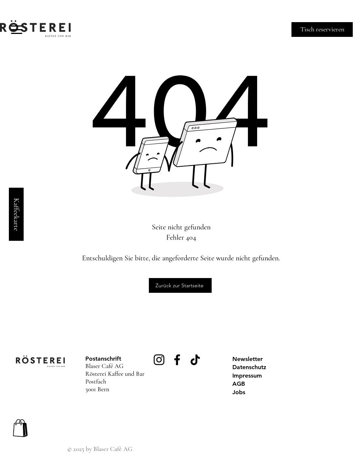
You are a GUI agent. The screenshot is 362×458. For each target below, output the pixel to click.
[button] (16, 29)
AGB (238, 383)
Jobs (238, 392)
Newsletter (247, 358)
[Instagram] (159, 360)
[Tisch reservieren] (322, 29)
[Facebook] (177, 360)
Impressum (247, 375)
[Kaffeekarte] (16, 214)
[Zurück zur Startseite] (180, 285)
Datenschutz (249, 367)
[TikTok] (195, 360)
